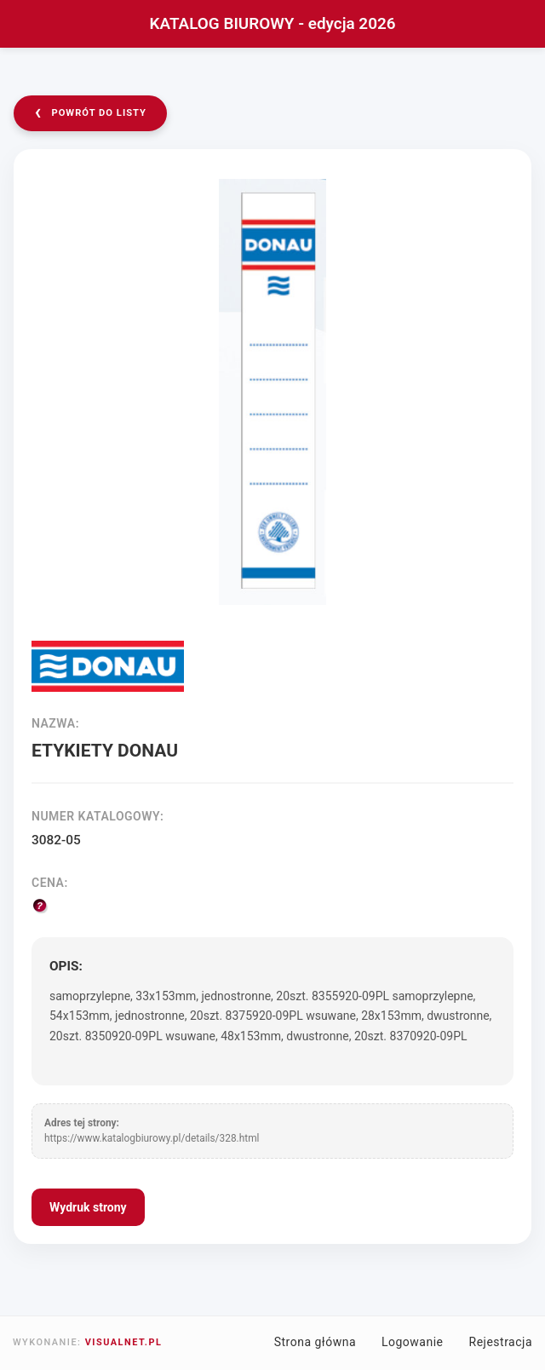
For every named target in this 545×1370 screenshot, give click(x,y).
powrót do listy (90, 112)
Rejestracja (501, 1342)
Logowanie (413, 1342)
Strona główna (315, 1342)
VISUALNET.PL (124, 1342)
